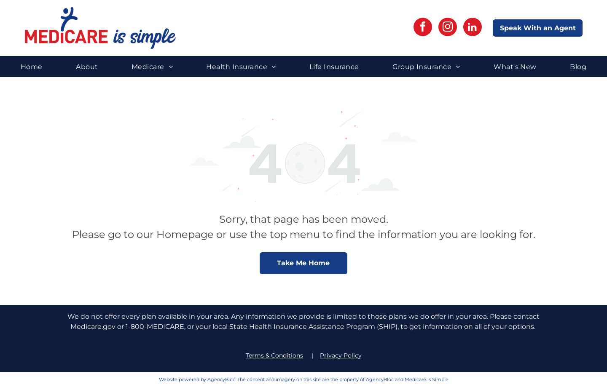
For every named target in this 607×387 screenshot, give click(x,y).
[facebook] (423, 28)
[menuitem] (31, 66)
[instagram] (447, 28)
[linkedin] (472, 28)
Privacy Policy (341, 355)
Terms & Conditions (274, 355)
